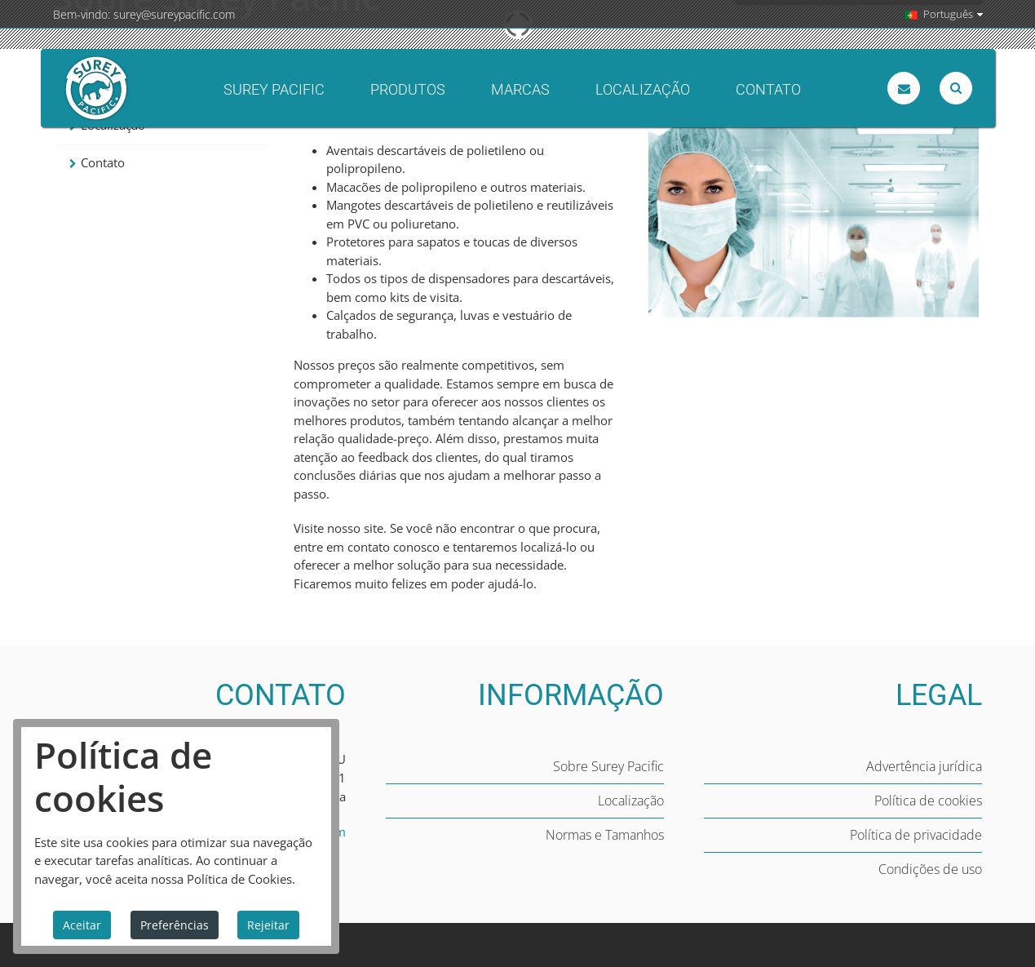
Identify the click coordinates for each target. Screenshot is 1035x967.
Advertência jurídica (924, 766)
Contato (768, 89)
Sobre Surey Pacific (608, 766)
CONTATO (280, 695)
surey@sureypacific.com (174, 14)
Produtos (407, 89)
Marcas (520, 89)
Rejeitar (268, 925)
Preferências (174, 925)
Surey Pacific (274, 89)
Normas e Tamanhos (605, 835)
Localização (642, 89)
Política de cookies (928, 801)
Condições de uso (930, 869)
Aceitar (82, 925)
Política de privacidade (916, 835)
